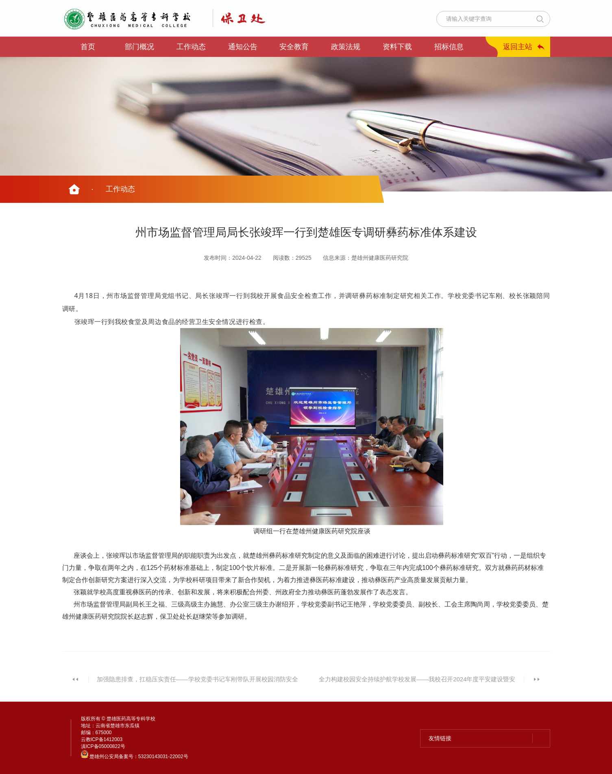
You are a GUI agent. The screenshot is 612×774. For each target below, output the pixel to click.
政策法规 (345, 47)
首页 (88, 47)
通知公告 (242, 47)
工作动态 (191, 47)
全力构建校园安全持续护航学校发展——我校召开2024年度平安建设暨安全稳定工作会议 (417, 683)
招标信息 (449, 47)
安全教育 (294, 47)
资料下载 (397, 47)
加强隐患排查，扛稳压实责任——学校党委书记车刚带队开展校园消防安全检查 (197, 683)
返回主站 (517, 47)
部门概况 (139, 47)
